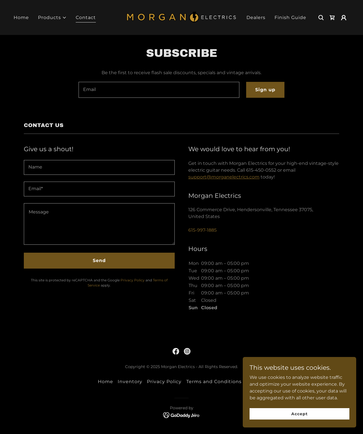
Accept (299, 413)
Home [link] (21, 17)
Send (99, 260)
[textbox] (159, 90)
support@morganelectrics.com (223, 177)
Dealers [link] (255, 17)
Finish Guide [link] (290, 17)
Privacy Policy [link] (133, 280)
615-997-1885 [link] (202, 230)
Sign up (265, 89)
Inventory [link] (130, 381)
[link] (182, 17)
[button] (52, 17)
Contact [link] (86, 17)
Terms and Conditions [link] (214, 381)
